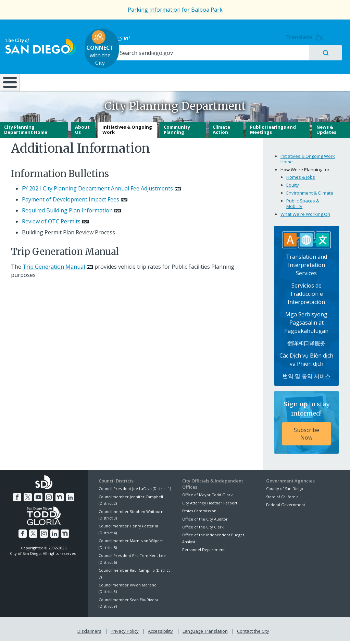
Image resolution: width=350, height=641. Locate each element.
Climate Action (221, 127)
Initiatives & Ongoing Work (127, 127)
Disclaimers (91, 628)
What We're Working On (305, 212)
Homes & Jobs (300, 175)
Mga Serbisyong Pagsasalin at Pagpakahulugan (306, 320)
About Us (82, 127)
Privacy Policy (125, 628)
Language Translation (204, 628)
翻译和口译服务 (306, 341)
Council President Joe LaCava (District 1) (135, 486)
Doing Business (151, 74)
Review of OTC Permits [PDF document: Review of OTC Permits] (51, 219)
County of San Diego (284, 486)
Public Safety (261, 74)
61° (272, 35)
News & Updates (326, 127)
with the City (173, 44)
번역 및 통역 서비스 (306, 373)
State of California (282, 494)
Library (204, 74)
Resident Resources (98, 74)
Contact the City (252, 628)
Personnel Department (203, 547)
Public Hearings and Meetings (273, 127)
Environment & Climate (309, 190)
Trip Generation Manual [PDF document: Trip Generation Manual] (54, 264)
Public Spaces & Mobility (302, 201)
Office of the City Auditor (205, 516)
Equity (292, 182)
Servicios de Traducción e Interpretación (306, 291)
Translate (326, 33)
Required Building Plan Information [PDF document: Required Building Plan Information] (67, 208)
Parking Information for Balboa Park (175, 9)
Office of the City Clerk (203, 524)
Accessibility (160, 628)
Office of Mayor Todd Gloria (208, 492)
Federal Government (285, 502)
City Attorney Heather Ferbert (209, 500)
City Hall (320, 74)
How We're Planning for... (306, 167)
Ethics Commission (199, 508)
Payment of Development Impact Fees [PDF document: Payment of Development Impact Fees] (70, 197)
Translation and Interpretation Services (306, 262)
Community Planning (177, 127)
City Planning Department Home (25, 127)
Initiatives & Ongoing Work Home (307, 157)
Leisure (44, 74)
